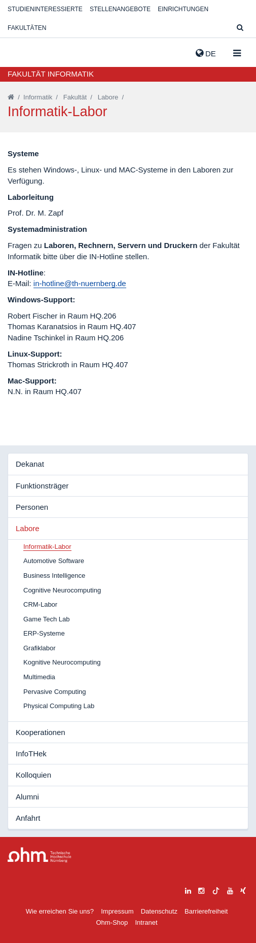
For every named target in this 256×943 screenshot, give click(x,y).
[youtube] (230, 889)
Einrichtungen (183, 9)
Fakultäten (27, 27)
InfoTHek (31, 753)
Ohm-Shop (112, 922)
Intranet (146, 922)
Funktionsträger (42, 485)
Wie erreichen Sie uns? (60, 911)
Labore (108, 97)
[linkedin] (188, 889)
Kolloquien (33, 775)
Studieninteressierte (45, 9)
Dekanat (30, 464)
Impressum (117, 911)
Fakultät (75, 97)
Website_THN (23, 51)
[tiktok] (216, 889)
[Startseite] (11, 97)
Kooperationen (40, 732)
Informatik (37, 97)
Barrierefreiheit (206, 911)
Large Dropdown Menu (39, 855)
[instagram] (201, 889)
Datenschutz (159, 911)
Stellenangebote (120, 9)
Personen (32, 507)
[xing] (243, 889)
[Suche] (240, 28)
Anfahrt (28, 818)
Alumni (27, 796)
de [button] (206, 53)
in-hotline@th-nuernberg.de (79, 283)
